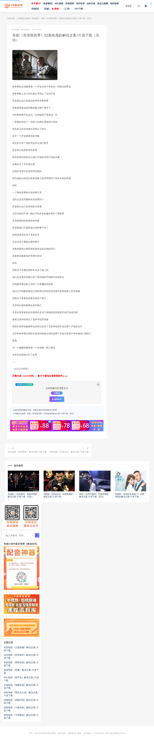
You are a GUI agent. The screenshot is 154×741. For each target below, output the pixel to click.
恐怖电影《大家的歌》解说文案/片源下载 (21, 709)
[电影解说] (48, 3)
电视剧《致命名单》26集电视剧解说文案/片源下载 (58, 495)
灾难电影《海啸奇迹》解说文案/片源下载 (21, 686)
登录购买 (57, 399)
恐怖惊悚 (69, 3)
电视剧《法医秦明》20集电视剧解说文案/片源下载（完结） (22, 495)
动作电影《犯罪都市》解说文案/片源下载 (21, 656)
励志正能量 (102, 3)
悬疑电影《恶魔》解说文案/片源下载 (21, 671)
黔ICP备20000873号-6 (115, 733)
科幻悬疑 (59, 3)
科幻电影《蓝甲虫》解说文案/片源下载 (21, 679)
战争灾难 (91, 3)
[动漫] (46, 8)
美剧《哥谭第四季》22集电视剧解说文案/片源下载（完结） (51, 413)
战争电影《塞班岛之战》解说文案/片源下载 (21, 694)
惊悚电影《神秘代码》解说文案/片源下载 (21, 701)
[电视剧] (35, 8)
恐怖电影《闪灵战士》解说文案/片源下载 (69, 452)
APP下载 (78, 8)
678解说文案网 (23, 18)
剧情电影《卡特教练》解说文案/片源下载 (21, 716)
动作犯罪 (80, 3)
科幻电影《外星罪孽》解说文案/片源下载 (27, 452)
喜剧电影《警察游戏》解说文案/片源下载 (21, 664)
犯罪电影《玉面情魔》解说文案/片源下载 (21, 649)
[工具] (67, 8)
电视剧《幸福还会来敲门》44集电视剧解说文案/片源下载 (129, 495)
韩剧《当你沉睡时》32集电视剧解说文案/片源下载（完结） (94, 495)
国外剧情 (25, 29)
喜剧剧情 (114, 3)
